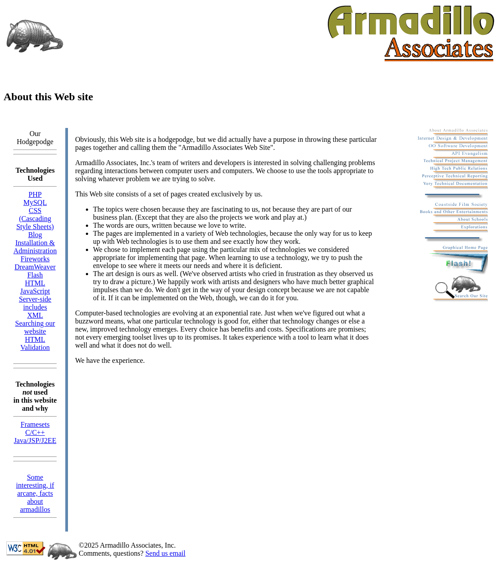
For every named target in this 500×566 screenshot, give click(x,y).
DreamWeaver (34, 267)
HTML (35, 283)
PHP (35, 194)
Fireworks (35, 259)
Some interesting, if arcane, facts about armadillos (35, 493)
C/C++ (35, 432)
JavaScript (35, 291)
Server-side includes (35, 303)
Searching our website (35, 327)
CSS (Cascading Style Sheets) (35, 218)
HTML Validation (35, 343)
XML (35, 315)
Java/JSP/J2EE (35, 440)
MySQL (35, 202)
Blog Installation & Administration (35, 243)
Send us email (165, 553)
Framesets (35, 424)
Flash (35, 275)
